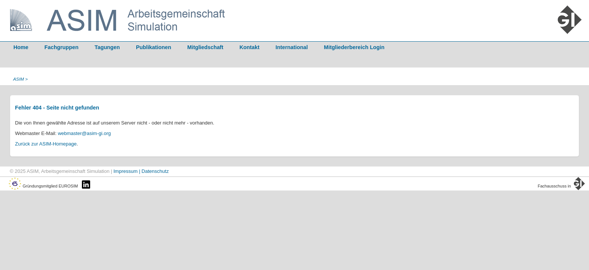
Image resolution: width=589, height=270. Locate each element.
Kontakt (250, 47)
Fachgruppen (61, 47)
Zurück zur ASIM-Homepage (46, 144)
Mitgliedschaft (205, 47)
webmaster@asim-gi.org (84, 133)
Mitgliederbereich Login (354, 47)
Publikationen (153, 47)
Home (21, 47)
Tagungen (107, 47)
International (292, 47)
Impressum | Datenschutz (141, 171)
